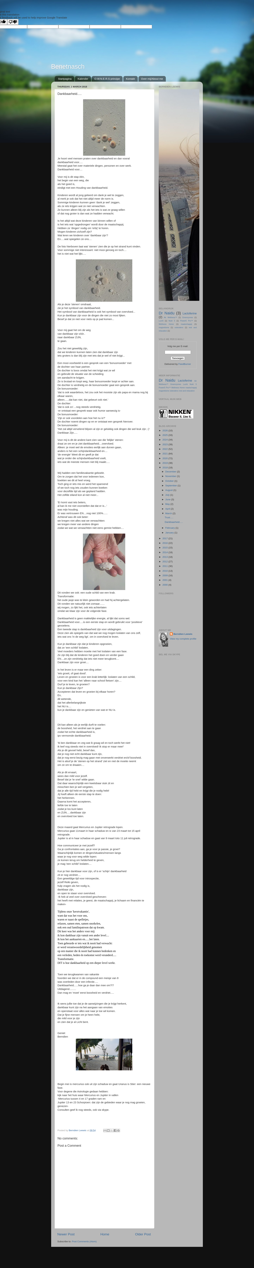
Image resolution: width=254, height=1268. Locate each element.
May (167, 504)
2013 (165, 557)
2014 (165, 552)
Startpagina (65, 78)
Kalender (83, 78)
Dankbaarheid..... (174, 522)
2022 (165, 449)
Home (104, 1234)
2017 (165, 538)
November (171, 476)
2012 (165, 561)
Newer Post (66, 1234)
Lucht (161, 321)
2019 (165, 463)
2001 (165, 580)
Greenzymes (187, 317)
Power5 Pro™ (186, 321)
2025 (165, 435)
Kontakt (130, 78)
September (171, 485)
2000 (165, 584)
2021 (165, 453)
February (170, 528)
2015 (165, 547)
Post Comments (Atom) (84, 1241)
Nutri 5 (172, 321)
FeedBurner (184, 364)
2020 (165, 458)
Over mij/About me (152, 78)
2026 (165, 430)
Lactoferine (190, 313)
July (167, 495)
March (169, 513)
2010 (165, 571)
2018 (165, 467)
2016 (165, 543)
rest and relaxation (187, 391)
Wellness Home (166, 324)
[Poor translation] (13, 22)
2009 (165, 575)
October (169, 481)
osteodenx (179, 327)
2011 (165, 566)
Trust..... (169, 517)
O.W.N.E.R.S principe (107, 78)
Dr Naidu (166, 313)
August (169, 490)
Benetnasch (68, 66)
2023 (165, 444)
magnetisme (164, 327)
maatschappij (186, 324)
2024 (165, 439)
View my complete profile (183, 638)
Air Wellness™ (170, 317)
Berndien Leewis (182, 634)
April (168, 508)
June (168, 499)
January (169, 532)
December (171, 471)
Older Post (143, 1234)
